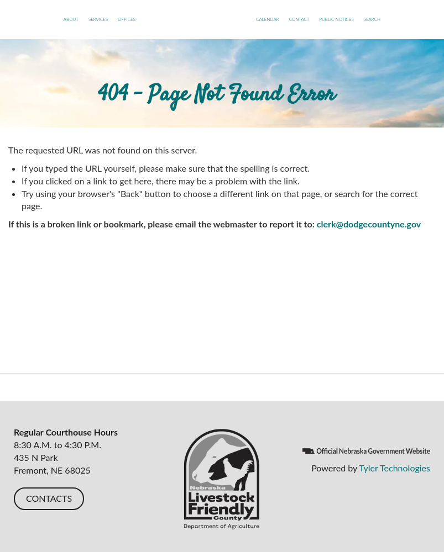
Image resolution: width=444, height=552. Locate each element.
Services (98, 19)
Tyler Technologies (394, 468)
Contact (299, 19)
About (71, 19)
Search (372, 19)
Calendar (267, 19)
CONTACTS (49, 498)
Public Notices (336, 19)
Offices (126, 19)
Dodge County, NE (195, 30)
